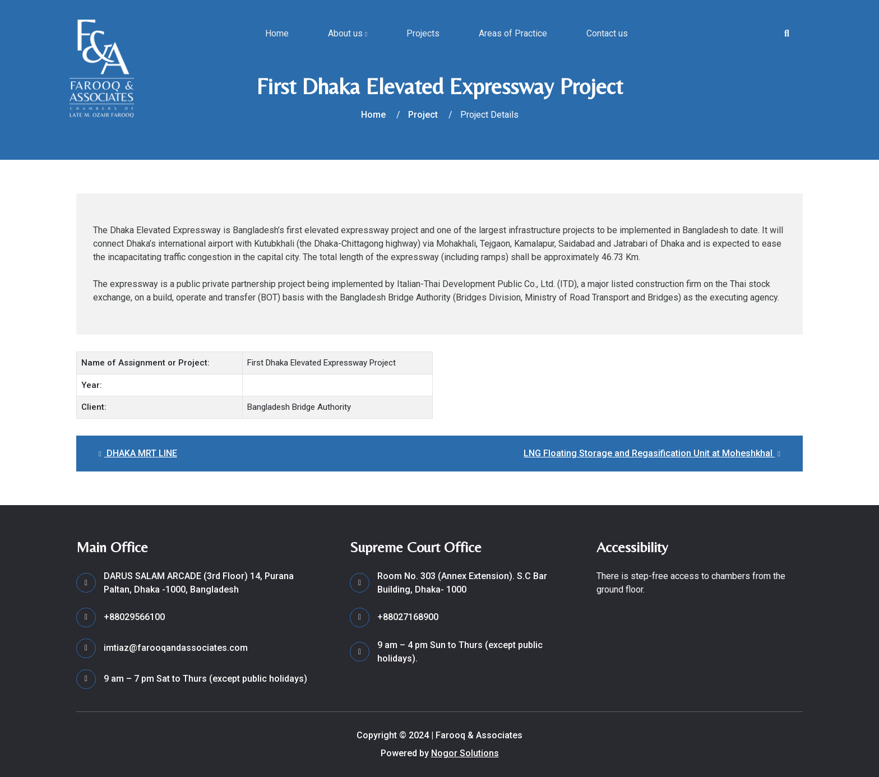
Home (277, 33)
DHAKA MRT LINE (138, 453)
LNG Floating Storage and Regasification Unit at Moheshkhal (652, 453)
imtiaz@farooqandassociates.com (176, 647)
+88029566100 (134, 617)
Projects (423, 33)
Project (423, 114)
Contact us (607, 33)
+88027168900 (407, 617)
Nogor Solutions (465, 753)
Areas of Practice (513, 33)
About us (347, 33)
